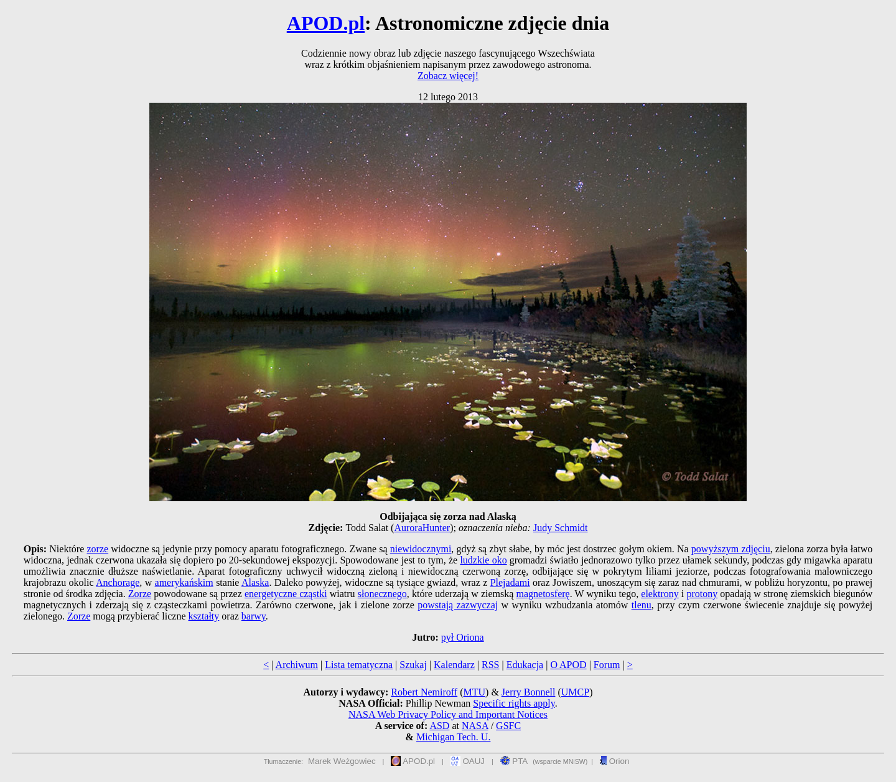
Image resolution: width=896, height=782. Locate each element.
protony (701, 593)
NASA (475, 725)
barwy (253, 616)
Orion (614, 761)
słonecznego (382, 593)
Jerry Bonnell (529, 692)
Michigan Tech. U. (453, 737)
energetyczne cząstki (286, 593)
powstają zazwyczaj (458, 605)
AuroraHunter (422, 527)
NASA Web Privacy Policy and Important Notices (448, 714)
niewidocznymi (421, 549)
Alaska (255, 582)
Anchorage (117, 582)
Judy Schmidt (560, 527)
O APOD (568, 664)
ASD (439, 725)
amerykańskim (184, 582)
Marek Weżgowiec (342, 761)
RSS (490, 664)
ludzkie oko (483, 560)
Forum (607, 664)
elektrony (659, 593)
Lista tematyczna (359, 664)
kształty (204, 616)
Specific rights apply (513, 703)
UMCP (575, 692)
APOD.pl (326, 23)
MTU (474, 692)
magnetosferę (543, 593)
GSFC (508, 725)
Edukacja (525, 664)
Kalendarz (454, 664)
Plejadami (510, 582)
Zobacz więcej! (448, 75)
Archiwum (297, 664)
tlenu (641, 605)
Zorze (139, 593)
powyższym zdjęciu (730, 549)
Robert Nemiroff (424, 692)
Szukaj (413, 664)
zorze (97, 549)
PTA (514, 761)
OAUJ (467, 761)
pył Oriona (462, 637)
